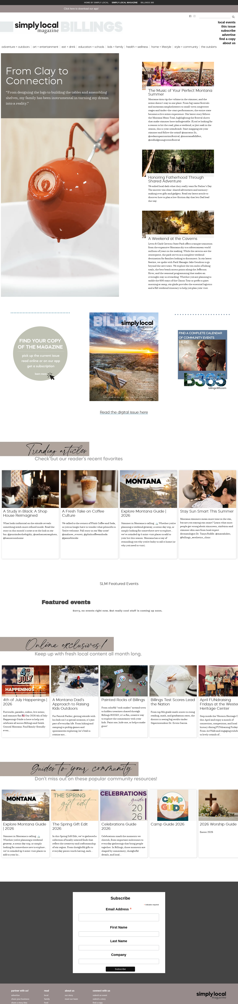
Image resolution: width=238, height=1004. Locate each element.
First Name (118, 894)
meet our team (71, 965)
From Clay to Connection (37, 76)
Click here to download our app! (110, 8)
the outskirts (209, 47)
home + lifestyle (161, 47)
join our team (99, 980)
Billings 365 (147, 2)
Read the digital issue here (124, 412)
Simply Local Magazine (125, 2)
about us (229, 43)
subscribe (228, 30)
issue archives (99, 977)
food (46, 969)
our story (69, 962)
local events (227, 22)
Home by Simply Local (96, 2)
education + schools (91, 47)
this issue (228, 26)
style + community (186, 47)
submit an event (100, 962)
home (46, 973)
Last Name (118, 908)
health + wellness (137, 47)
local (46, 962)
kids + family (115, 47)
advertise (229, 34)
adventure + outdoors (16, 47)
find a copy (227, 39)
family (47, 965)
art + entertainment (45, 47)
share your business (20, 965)
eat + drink (68, 47)
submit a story (99, 965)
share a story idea (19, 969)
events (47, 977)
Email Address (119, 876)
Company (118, 921)
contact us (97, 984)
